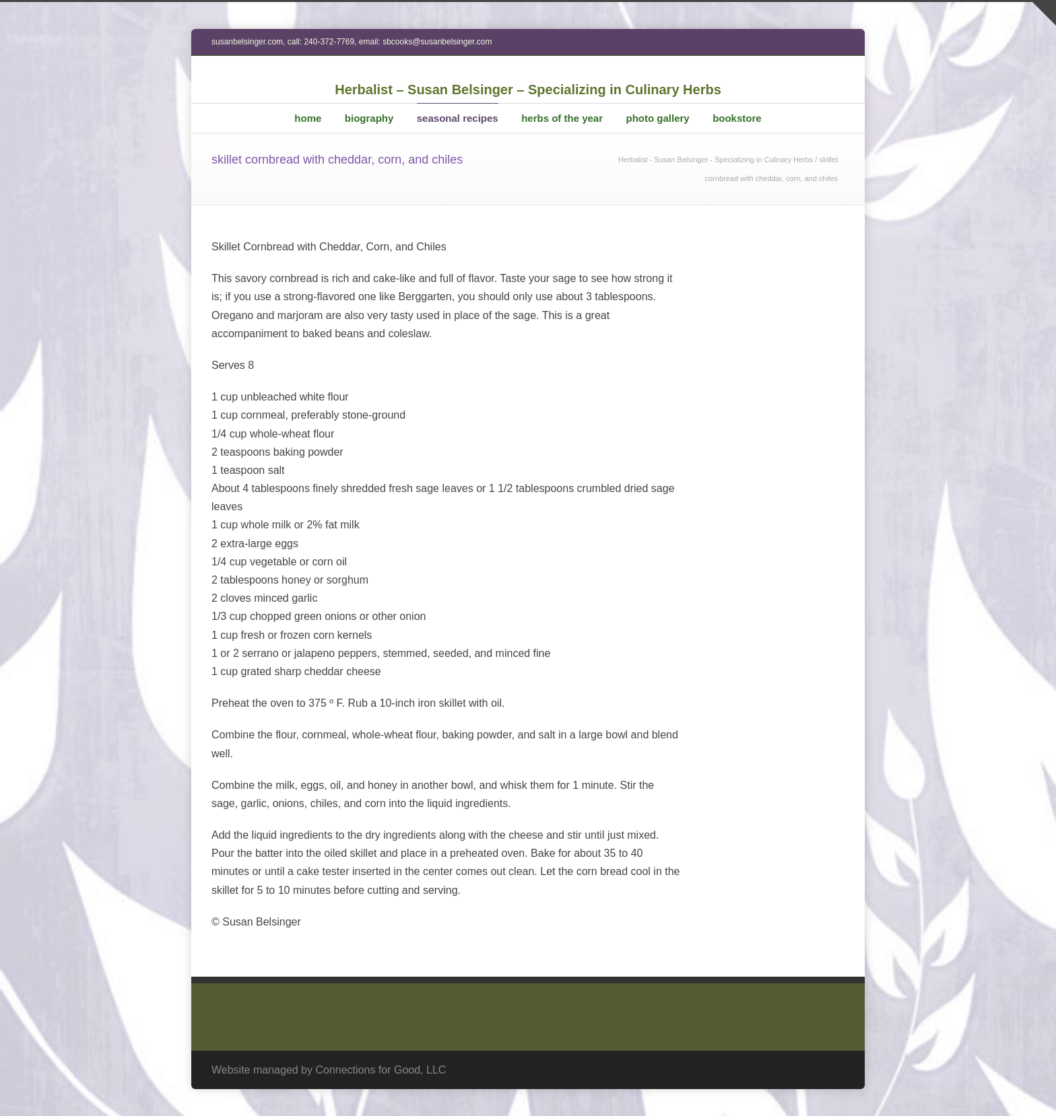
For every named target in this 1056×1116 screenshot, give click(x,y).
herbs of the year (562, 118)
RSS (831, 1067)
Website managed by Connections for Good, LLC (328, 1070)
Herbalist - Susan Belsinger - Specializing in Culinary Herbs (715, 159)
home (307, 118)
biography (369, 118)
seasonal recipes (457, 118)
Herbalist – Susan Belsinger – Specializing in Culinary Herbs (528, 89)
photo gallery (657, 118)
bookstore (737, 118)
